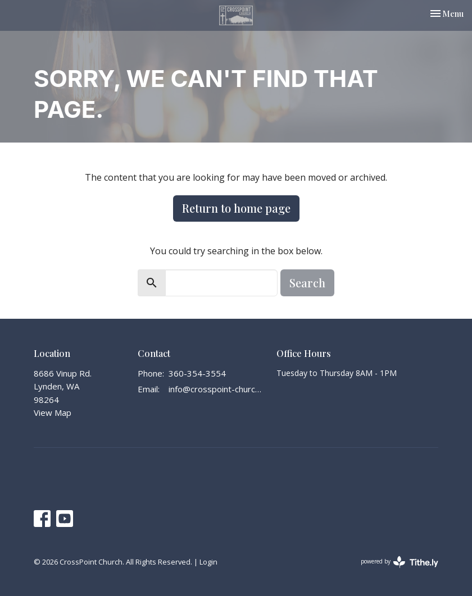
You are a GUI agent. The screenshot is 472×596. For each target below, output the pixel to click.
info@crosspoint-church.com (217, 389)
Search (307, 282)
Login (208, 562)
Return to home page (236, 208)
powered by (399, 562)
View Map (52, 412)
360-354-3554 (197, 373)
